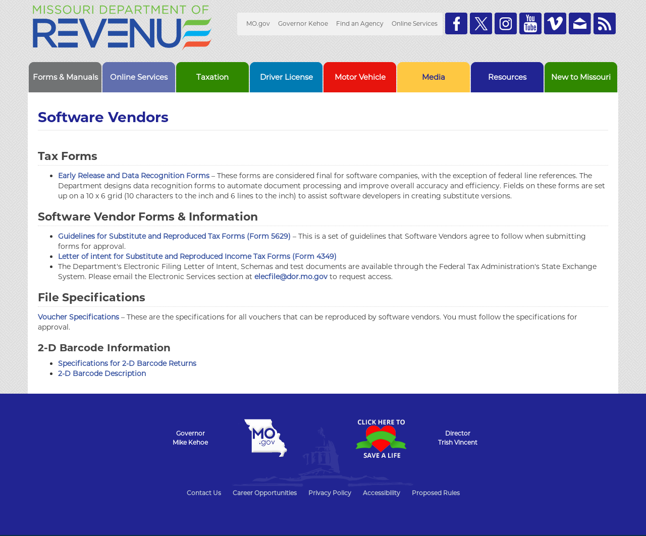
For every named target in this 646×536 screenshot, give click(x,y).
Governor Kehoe (303, 23)
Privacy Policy (329, 493)
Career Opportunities (265, 493)
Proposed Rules (436, 493)
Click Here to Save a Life (380, 438)
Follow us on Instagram (506, 23)
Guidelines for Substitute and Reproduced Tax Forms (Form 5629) (174, 236)
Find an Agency (360, 23)
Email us (580, 23)
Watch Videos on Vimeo (555, 23)
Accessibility (381, 493)
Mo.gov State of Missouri (265, 438)
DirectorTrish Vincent (457, 438)
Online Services (415, 23)
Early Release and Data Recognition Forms (133, 175)
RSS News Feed (605, 23)
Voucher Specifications (78, 316)
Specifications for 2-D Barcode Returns (127, 363)
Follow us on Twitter (481, 23)
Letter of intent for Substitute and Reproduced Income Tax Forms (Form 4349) (197, 256)
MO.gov (258, 23)
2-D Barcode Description (102, 373)
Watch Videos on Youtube (530, 23)
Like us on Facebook (456, 23)
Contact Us (204, 493)
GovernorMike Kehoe (190, 438)
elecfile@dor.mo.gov (291, 276)
